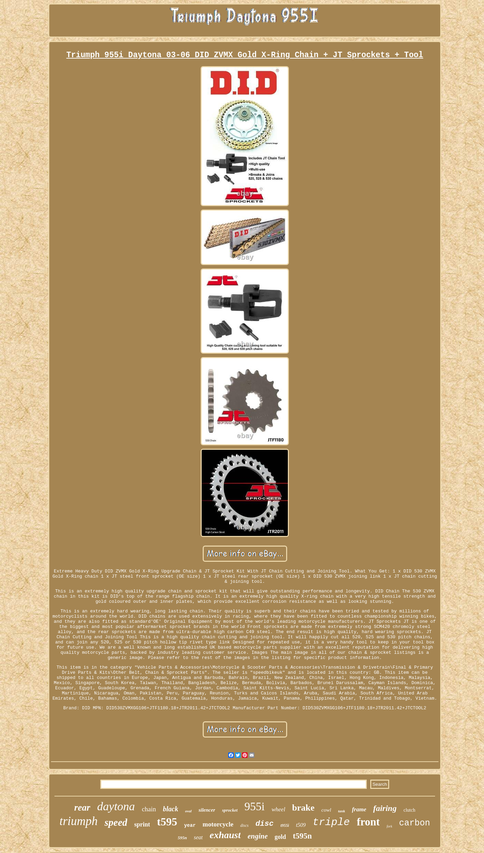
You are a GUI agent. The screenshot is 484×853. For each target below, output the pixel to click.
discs (244, 825)
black (170, 809)
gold (280, 836)
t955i (285, 825)
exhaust (225, 835)
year (190, 825)
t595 (167, 821)
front (368, 822)
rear (82, 807)
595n (182, 837)
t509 (300, 825)
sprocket (230, 810)
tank (341, 811)
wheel (278, 809)
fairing (384, 808)
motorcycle (218, 824)
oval (188, 811)
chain (149, 809)
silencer (207, 810)
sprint (142, 824)
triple (331, 822)
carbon (414, 823)
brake (303, 808)
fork (389, 826)
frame (359, 809)
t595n (302, 836)
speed (115, 822)
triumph (78, 821)
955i (254, 806)
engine (258, 836)
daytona (116, 806)
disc (264, 824)
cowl (326, 810)
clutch (409, 810)
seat (198, 837)
